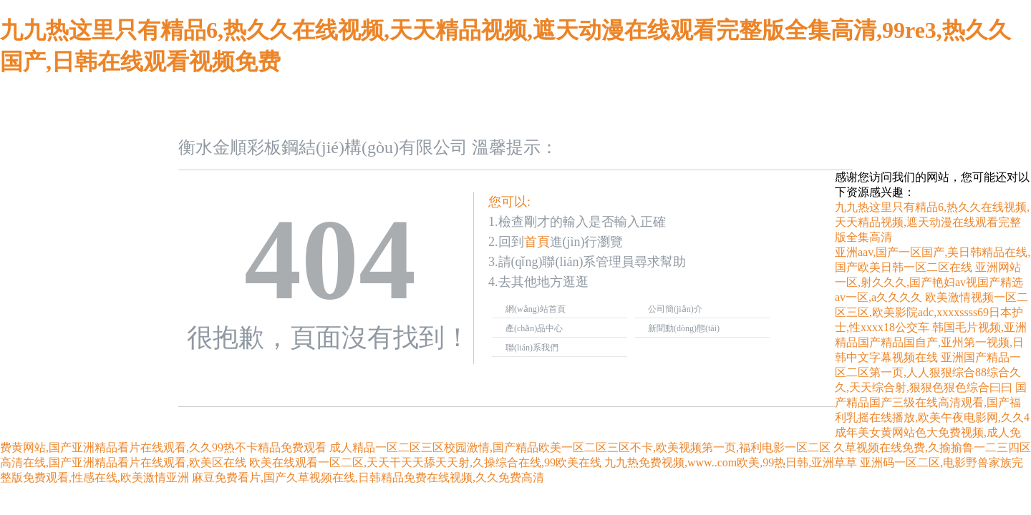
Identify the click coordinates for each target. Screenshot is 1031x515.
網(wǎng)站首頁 (535, 309)
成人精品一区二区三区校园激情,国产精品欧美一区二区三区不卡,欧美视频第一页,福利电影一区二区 (580, 447)
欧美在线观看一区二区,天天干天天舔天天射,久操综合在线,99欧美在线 (425, 462)
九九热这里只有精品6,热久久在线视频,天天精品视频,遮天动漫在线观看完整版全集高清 (932, 222)
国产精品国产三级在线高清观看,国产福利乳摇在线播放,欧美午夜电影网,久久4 (932, 402)
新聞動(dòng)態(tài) (684, 328)
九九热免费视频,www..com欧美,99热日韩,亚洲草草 (730, 462)
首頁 (537, 242)
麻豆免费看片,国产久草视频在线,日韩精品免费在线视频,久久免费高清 (368, 477)
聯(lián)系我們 (531, 348)
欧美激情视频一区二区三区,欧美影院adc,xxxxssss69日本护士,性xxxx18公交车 (931, 312)
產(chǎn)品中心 (534, 328)
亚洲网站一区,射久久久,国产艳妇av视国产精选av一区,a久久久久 (929, 282)
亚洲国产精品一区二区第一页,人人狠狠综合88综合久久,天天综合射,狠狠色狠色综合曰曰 (928, 372)
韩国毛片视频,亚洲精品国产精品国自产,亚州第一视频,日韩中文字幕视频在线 (931, 342)
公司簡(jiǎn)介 (675, 309)
